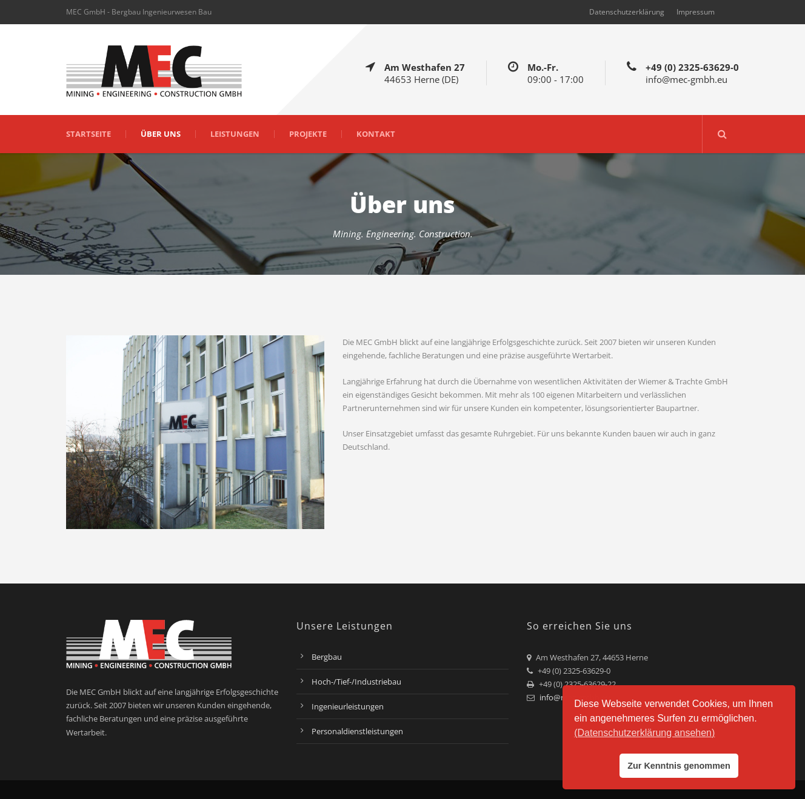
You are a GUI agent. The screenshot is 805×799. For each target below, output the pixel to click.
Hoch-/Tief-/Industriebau (356, 681)
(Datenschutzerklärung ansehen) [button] (644, 733)
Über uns (161, 134)
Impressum (695, 12)
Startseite (88, 134)
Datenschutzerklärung (626, 12)
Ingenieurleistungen (348, 706)
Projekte (308, 134)
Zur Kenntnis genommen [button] (678, 766)
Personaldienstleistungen (357, 731)
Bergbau (327, 656)
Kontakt (375, 134)
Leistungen (234, 134)
